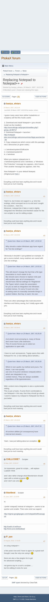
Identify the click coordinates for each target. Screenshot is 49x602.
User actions (40, 96)
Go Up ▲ (32, 596)
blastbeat (10, 493)
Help (15, 596)
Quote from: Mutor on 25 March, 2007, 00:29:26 (24, 334)
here (16, 174)
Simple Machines (30, 599)
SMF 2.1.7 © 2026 (18, 599)
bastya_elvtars (13, 103)
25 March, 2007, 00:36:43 (12, 327)
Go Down (6, 96)
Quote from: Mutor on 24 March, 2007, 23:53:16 (24, 241)
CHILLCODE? (13, 459)
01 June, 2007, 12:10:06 (11, 496)
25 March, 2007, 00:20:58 (12, 235)
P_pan (9, 537)
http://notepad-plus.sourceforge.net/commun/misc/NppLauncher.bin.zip (24, 137)
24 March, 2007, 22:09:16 (12, 196)
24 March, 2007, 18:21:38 (12, 107)
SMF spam (16, 583)
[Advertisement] (24, 24)
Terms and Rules (23, 596)
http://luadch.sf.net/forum (12, 527)
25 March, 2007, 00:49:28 (12, 420)
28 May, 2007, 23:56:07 (11, 463)
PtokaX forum (10, 58)
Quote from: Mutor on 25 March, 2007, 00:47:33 (24, 426)
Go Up (4, 578)
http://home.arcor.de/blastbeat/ (14, 529)
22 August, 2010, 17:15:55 (12, 540)
